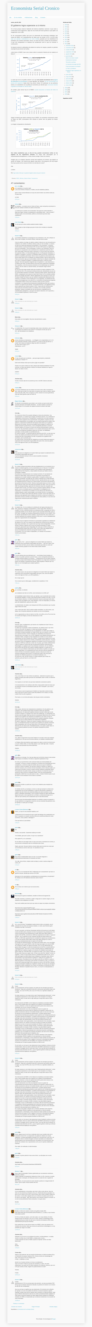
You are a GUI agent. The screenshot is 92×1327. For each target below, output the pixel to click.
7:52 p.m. (17, 1157)
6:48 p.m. (17, 382)
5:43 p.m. (17, 294)
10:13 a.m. (17, 669)
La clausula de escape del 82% (73, 64)
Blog (36, 17)
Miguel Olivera (18, 401)
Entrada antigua (53, 1306)
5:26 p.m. (17, 1053)
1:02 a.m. (17, 535)
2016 (66, 31)
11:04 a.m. (17, 1229)
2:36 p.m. (17, 889)
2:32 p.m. (17, 217)
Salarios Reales (27, 178)
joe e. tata (17, 186)
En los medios (18, 17)
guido (16, 782)
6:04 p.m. (17, 333)
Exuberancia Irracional (71, 60)
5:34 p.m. (17, 1127)
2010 (66, 43)
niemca (17, 204)
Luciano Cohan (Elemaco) (21, 809)
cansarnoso (18, 449)
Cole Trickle (18, 222)
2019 (66, 26)
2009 (66, 87)
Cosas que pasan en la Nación (73, 66)
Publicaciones (28, 17)
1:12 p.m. (17, 865)
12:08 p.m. (17, 750)
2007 (66, 92)
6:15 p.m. (17, 373)
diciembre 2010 (70, 45)
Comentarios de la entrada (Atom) (26, 1309)
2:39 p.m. (17, 917)
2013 (66, 37)
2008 (66, 90)
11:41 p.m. (17, 444)
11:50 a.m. (17, 730)
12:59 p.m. (17, 804)
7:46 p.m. (17, 1148)
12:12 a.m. (17, 459)
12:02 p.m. (17, 1274)
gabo (16, 539)
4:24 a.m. (17, 565)
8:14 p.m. (17, 1166)
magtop (17, 387)
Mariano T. (17, 1171)
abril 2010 (68, 78)
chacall (17, 356)
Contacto (42, 17)
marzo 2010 (69, 80)
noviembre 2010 (70, 47)
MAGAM (17, 893)
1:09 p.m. (17, 849)
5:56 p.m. (17, 321)
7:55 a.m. (17, 583)
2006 (66, 94)
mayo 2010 (69, 76)
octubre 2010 (69, 49)
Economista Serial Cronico (35, 8)
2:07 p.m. (17, 199)
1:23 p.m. (17, 1247)
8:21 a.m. (17, 1184)
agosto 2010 (69, 54)
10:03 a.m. (17, 617)
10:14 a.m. (17, 702)
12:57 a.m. (17, 500)
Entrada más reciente (16, 1306)
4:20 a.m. (17, 548)
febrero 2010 (69, 83)
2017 (66, 29)
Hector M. (17, 235)
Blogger (54, 1319)
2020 (66, 24)
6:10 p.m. (17, 351)
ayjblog (17, 588)
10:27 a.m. (17, 1204)
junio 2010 (68, 74)
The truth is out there (71, 62)
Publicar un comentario (18, 1303)
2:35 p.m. (17, 879)
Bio (10, 17)
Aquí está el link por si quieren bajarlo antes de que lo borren (29, 173)
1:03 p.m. (17, 822)
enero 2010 (69, 85)
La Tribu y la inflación (71, 68)
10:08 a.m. (17, 660)
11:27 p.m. (17, 408)
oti (15, 869)
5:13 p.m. (17, 970)
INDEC (17, 178)
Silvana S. (17, 326)
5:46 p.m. (17, 312)
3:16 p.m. (17, 231)
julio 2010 (68, 56)
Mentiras (22, 178)
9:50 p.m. (17, 396)
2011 (66, 41)
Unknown (17, 338)
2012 (66, 39)
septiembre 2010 (70, 52)
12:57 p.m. (17, 777)
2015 (66, 33)
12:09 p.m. (17, 1300)
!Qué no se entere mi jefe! (72, 58)
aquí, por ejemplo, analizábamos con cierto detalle (25, 39)
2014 (66, 35)
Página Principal (36, 1306)
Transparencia (34, 178)
